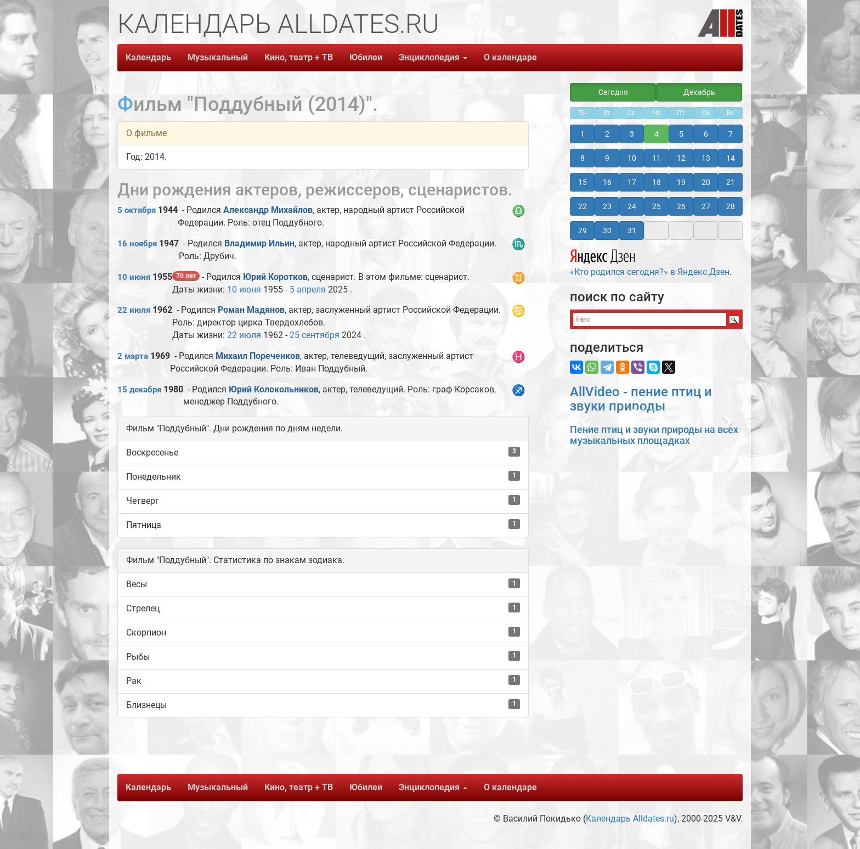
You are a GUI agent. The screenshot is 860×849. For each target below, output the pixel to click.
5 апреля (308, 289)
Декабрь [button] (699, 92)
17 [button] (631, 182)
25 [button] (656, 206)
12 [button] (681, 158)
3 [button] (632, 134)
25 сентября (315, 335)
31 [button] (631, 230)
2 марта (132, 356)
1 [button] (582, 134)
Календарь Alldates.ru (630, 818)
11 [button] (656, 158)
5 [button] (681, 134)
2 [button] (607, 134)
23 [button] (607, 206)
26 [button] (681, 206)
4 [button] (656, 134)
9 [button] (607, 158)
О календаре (510, 57)
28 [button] (730, 206)
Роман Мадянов (251, 310)
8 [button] (582, 158)
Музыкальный (218, 57)
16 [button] (607, 182)
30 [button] (607, 230)
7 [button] (730, 134)
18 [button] (656, 182)
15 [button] (582, 182)
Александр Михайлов (268, 210)
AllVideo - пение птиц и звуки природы (641, 399)
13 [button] (705, 158)
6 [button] (706, 134)
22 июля (133, 310)
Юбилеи (365, 57)
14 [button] (730, 158)
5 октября (136, 210)
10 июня (133, 277)
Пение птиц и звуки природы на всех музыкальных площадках (654, 435)
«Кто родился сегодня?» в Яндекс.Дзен (649, 261)
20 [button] (705, 182)
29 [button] (582, 230)
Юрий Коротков (275, 277)
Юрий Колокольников (274, 389)
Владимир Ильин (259, 243)
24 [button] (631, 206)
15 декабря (139, 390)
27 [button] (705, 206)
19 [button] (681, 182)
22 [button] (582, 206)
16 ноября (137, 244)
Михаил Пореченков (258, 356)
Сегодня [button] (613, 92)
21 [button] (730, 182)
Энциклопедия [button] (433, 57)
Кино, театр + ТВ (298, 57)
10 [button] (631, 158)
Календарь (148, 57)
